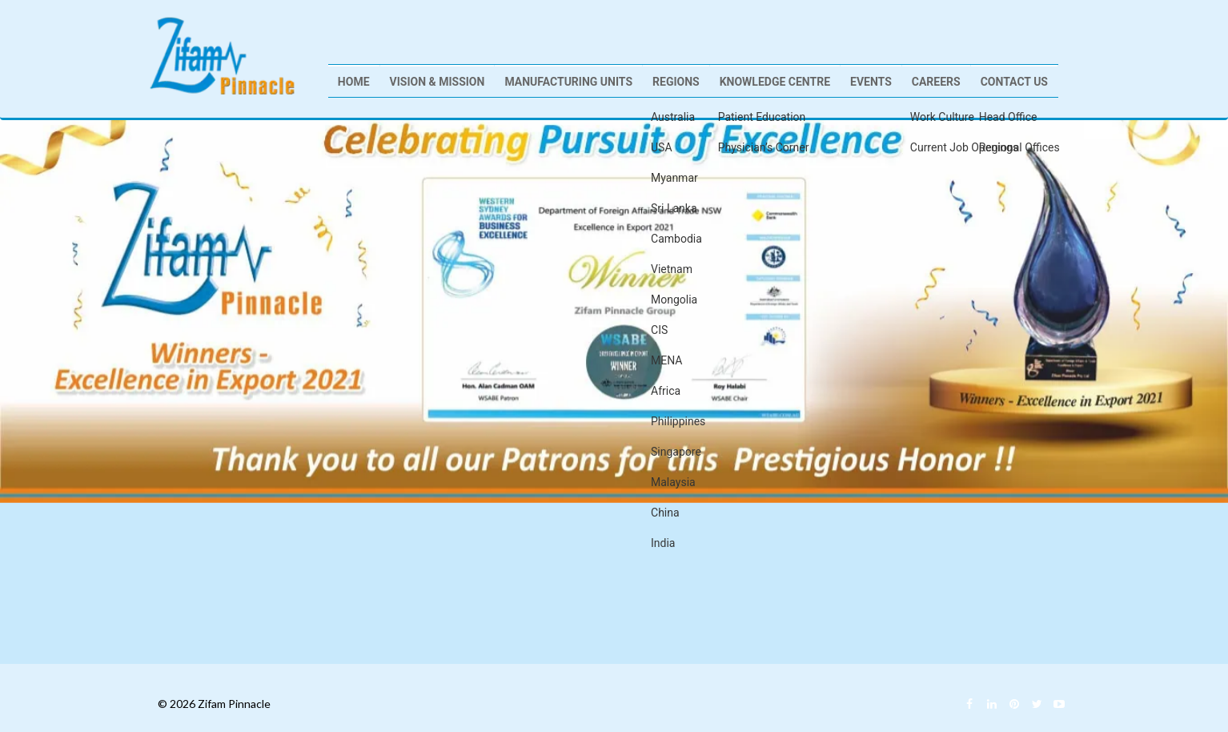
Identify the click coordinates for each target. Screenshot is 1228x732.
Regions (676, 81)
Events (871, 81)
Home (354, 81)
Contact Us (1014, 81)
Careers (936, 81)
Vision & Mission (437, 81)
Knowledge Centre (775, 81)
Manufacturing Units (568, 81)
